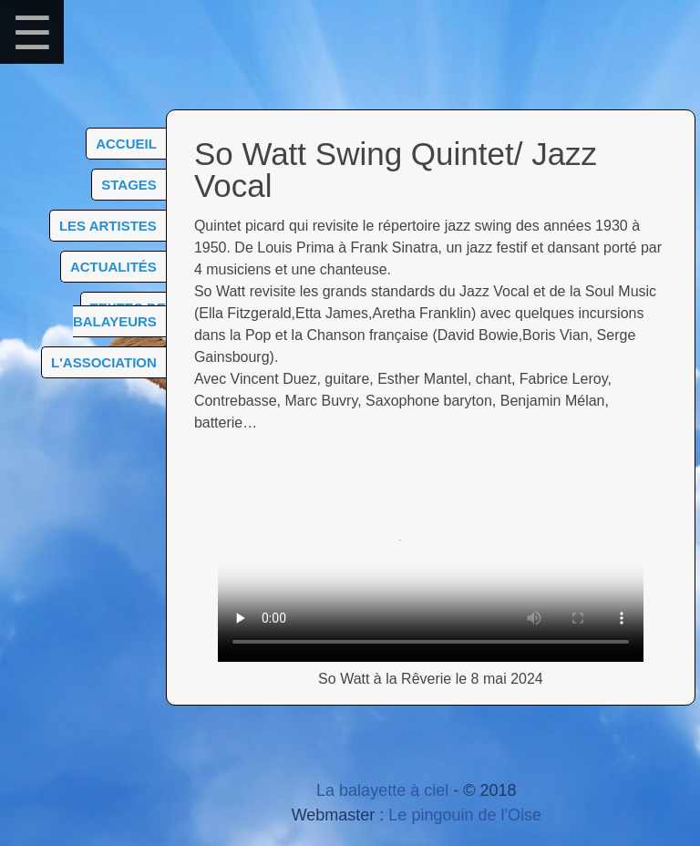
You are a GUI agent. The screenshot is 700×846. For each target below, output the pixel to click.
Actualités (113, 266)
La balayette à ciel (382, 790)
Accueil (126, 143)
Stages (129, 184)
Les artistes (108, 225)
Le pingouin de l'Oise (464, 815)
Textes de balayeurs (119, 314)
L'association (104, 362)
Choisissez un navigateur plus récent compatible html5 (430, 555)
